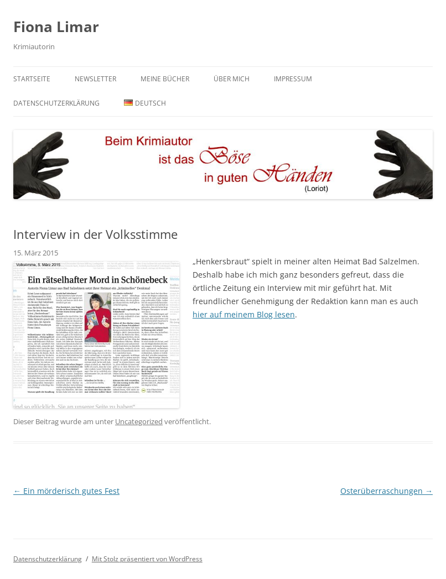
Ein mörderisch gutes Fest (66, 491)
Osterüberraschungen (386, 491)
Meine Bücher (165, 79)
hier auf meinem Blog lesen (244, 314)
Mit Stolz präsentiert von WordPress (147, 559)
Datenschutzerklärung (56, 103)
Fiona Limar (56, 26)
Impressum (293, 79)
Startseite (31, 79)
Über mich (232, 79)
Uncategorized (139, 421)
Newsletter (95, 79)
